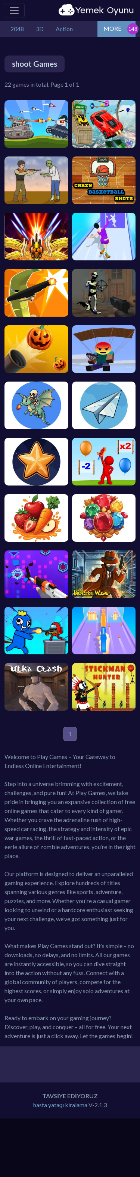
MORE (112, 28)
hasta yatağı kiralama (60, 1104)
